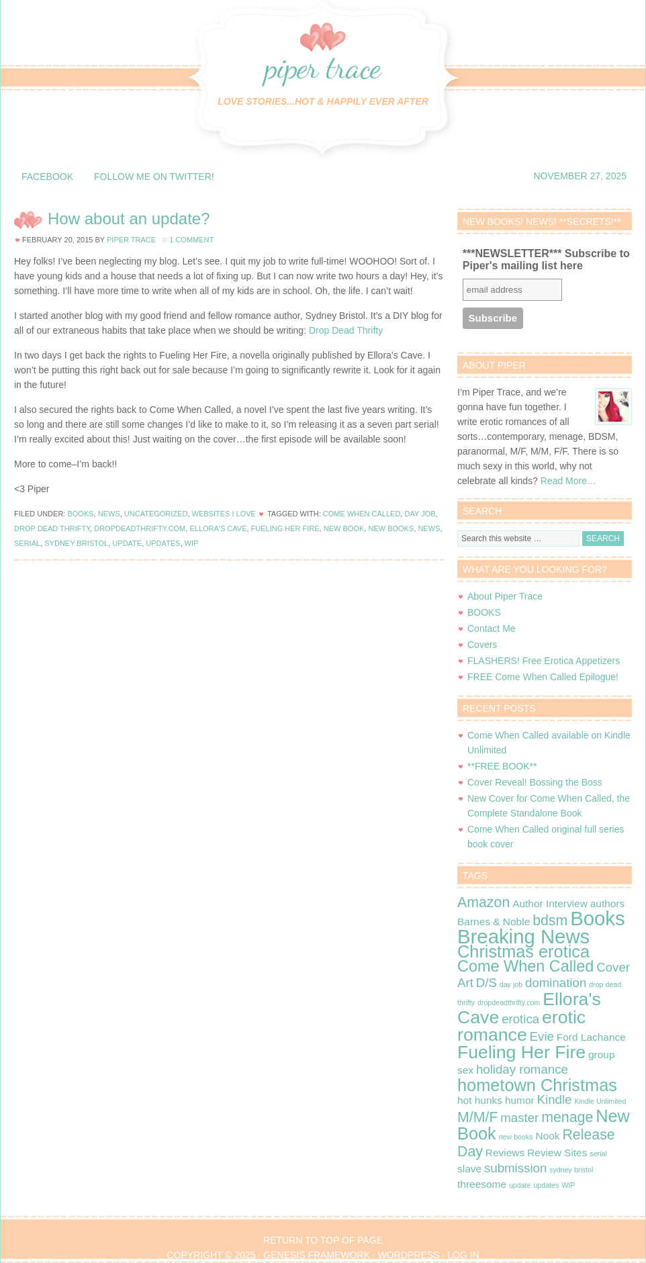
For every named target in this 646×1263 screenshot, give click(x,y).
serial (27, 543)
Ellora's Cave (217, 528)
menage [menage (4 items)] (567, 1117)
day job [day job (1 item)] (511, 984)
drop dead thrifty (52, 528)
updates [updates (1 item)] (546, 1185)
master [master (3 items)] (519, 1118)
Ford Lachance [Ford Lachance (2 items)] (591, 1037)
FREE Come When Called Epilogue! (542, 676)
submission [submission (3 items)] (515, 1168)
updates (163, 543)
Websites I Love (224, 514)
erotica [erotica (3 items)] (520, 1019)
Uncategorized (156, 514)
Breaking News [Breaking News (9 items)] (523, 936)
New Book (344, 528)
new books (391, 528)
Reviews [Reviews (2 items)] (505, 1152)
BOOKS (484, 612)
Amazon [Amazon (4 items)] (483, 902)
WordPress (409, 1255)
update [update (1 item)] (520, 1185)
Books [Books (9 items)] (597, 918)
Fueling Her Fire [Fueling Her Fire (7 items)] (521, 1052)
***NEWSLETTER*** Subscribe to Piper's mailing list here (546, 259)
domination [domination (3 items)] (555, 983)
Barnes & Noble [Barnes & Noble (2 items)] (493, 921)
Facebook (47, 176)
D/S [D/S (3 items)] (486, 983)
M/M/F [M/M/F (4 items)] (477, 1117)
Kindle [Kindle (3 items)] (554, 1099)
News (109, 514)
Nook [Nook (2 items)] (547, 1135)
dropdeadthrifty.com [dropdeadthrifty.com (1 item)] (508, 1002)
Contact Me (491, 628)
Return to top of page (323, 1240)
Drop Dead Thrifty (346, 330)
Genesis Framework (316, 1255)
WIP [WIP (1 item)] (568, 1185)
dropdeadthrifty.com (139, 528)
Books (80, 514)
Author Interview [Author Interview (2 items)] (550, 903)
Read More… (568, 480)
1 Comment (191, 240)
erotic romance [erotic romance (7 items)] (521, 1026)
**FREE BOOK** (502, 766)
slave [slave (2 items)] (469, 1168)
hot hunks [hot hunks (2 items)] (479, 1100)
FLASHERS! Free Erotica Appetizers (543, 660)
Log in (463, 1255)
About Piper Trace (505, 596)
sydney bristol (76, 543)
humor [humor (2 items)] (520, 1100)
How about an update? (129, 218)
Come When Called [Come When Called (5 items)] (525, 966)
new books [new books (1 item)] (516, 1137)
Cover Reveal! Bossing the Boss (534, 782)
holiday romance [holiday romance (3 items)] (522, 1069)
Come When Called (362, 514)
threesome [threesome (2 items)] (481, 1184)
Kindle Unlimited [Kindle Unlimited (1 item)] (600, 1101)
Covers (482, 644)
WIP (192, 543)
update (127, 543)
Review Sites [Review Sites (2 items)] (557, 1152)
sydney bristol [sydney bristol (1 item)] (571, 1170)
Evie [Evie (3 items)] (542, 1036)
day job (419, 514)
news (429, 528)
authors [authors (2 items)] (607, 903)
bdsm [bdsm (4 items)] (550, 921)
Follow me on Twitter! (154, 176)
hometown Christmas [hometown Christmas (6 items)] (537, 1085)
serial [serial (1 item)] (598, 1154)
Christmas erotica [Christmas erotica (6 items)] (523, 951)
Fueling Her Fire (285, 528)
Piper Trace (323, 67)
